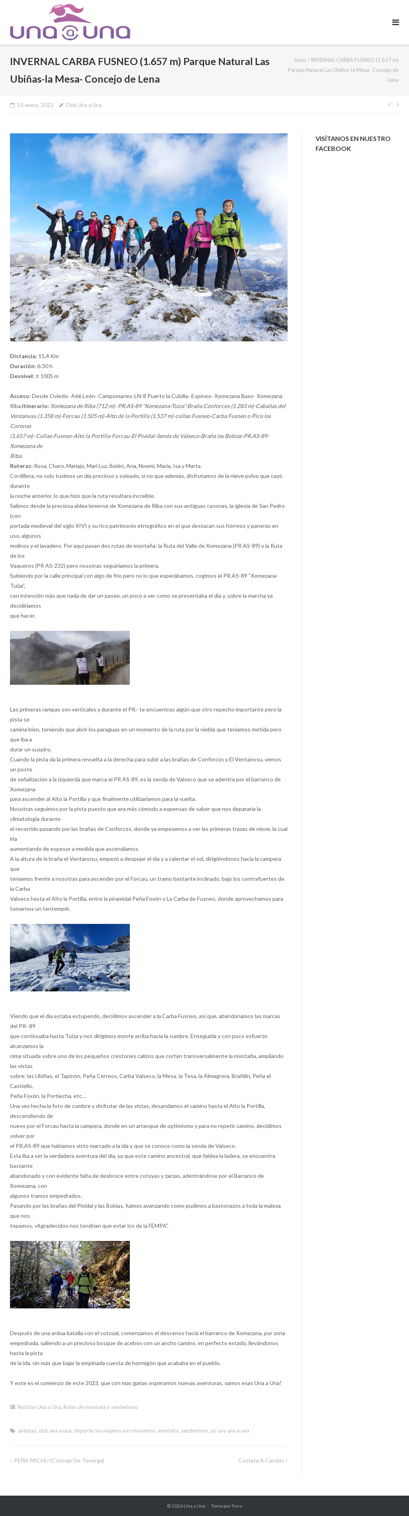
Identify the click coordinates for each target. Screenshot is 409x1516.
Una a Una (194, 1506)
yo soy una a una (229, 1430)
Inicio (300, 60)
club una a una (55, 1430)
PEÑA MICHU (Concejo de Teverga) (59, 1460)
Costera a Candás (261, 1460)
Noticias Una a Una (39, 1407)
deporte (83, 1430)
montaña (168, 1430)
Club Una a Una (83, 105)
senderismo (194, 1430)
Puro (237, 1506)
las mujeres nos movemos (125, 1430)
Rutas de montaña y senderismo (101, 1407)
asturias (27, 1430)
